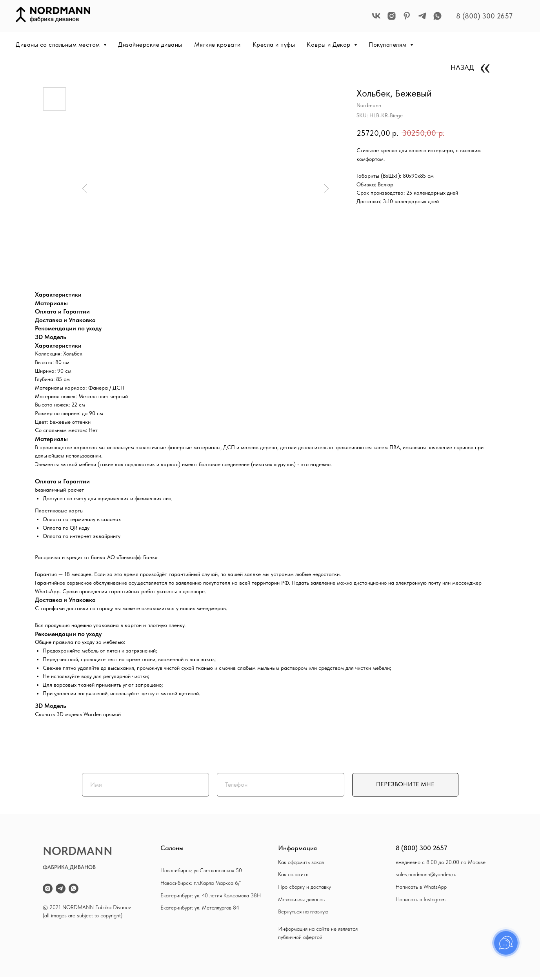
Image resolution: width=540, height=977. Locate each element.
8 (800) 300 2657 (484, 16)
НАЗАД (462, 67)
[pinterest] (407, 16)
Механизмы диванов (301, 899)
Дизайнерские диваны (150, 44)
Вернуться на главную (303, 911)
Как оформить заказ (301, 862)
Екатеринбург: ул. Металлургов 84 (199, 907)
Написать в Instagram (420, 899)
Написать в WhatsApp (421, 887)
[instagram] (391, 16)
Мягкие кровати (217, 44)
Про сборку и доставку (304, 887)
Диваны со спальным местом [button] (59, 44)
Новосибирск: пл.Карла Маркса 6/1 (201, 883)
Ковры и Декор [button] (329, 44)
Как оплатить (293, 874)
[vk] (376, 16)
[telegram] (422, 16)
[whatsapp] (437, 16)
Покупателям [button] (388, 44)
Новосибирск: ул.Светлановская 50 (201, 870)
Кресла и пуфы (274, 44)
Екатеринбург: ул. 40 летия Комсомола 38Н (210, 895)
